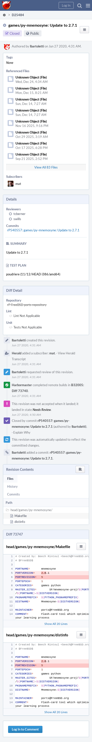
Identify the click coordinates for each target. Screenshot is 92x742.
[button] (88, 5)
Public (34, 33)
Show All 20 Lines (55, 624)
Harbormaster (22, 385)
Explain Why (21, 432)
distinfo (19, 521)
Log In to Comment (25, 729)
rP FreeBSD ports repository (27, 305)
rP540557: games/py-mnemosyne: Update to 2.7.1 (43, 230)
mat (18, 183)
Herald (16, 353)
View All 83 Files (46, 167)
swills (17, 219)
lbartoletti (37, 46)
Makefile (20, 516)
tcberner (19, 214)
